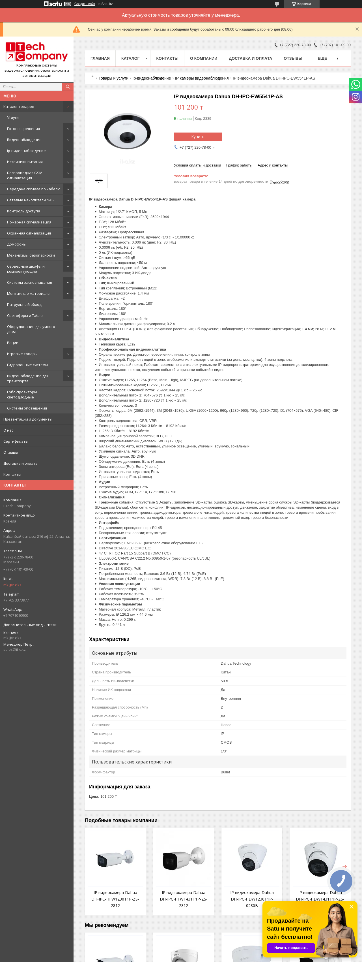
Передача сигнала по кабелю (34, 188)
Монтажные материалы (28, 293)
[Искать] (68, 86)
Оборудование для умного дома (31, 329)
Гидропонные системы (27, 364)
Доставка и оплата (20, 463)
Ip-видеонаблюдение (26, 150)
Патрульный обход (24, 304)
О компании (203, 58)
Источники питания (25, 161)
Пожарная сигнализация (29, 222)
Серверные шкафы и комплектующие (26, 269)
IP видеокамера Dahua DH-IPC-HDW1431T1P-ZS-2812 (320, 899)
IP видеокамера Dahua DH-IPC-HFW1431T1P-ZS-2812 (184, 899)
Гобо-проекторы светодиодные (22, 394)
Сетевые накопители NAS (30, 199)
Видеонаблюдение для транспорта (28, 378)
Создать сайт (84, 4)
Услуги (13, 117)
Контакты (12, 474)
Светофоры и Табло (25, 315)
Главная (100, 58)
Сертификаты (15, 441)
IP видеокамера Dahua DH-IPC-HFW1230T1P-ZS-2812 (115, 899)
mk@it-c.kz (12, 584)
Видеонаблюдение (24, 139)
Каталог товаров (18, 106)
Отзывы (10, 452)
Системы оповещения (27, 408)
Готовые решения (23, 128)
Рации (12, 342)
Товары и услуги (113, 78)
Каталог (130, 58)
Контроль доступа (23, 211)
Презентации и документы (27, 419)
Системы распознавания (29, 282)
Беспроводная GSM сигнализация (24, 175)
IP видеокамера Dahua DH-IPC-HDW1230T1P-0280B (252, 899)
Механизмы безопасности (31, 255)
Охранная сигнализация (29, 233)
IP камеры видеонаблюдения (202, 78)
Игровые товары (22, 353)
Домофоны (17, 244)
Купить (197, 136)
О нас (8, 430)
